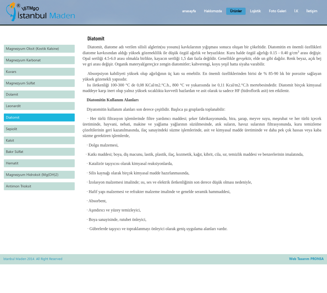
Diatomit (12, 117)
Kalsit (10, 140)
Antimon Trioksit (18, 186)
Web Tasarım (299, 258)
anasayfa (189, 10)
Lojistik (255, 10)
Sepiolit (11, 128)
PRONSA (317, 258)
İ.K (296, 10)
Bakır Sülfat (14, 151)
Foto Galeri (277, 10)
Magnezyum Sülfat (20, 83)
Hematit (12, 163)
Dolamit (12, 94)
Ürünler (236, 10)
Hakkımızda (213, 10)
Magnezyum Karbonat (23, 60)
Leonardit (13, 105)
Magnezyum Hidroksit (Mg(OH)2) (32, 174)
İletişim (311, 10)
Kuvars (11, 71)
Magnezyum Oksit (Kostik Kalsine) (32, 48)
